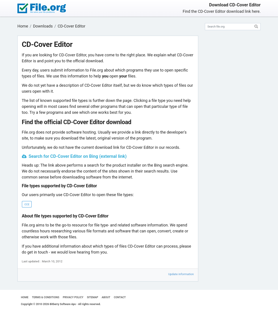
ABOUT (106, 297)
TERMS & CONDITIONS (45, 297)
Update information (181, 274)
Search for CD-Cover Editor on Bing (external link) (78, 156)
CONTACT (120, 297)
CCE (26, 204)
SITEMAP (92, 297)
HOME (24, 297)
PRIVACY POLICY (73, 297)
